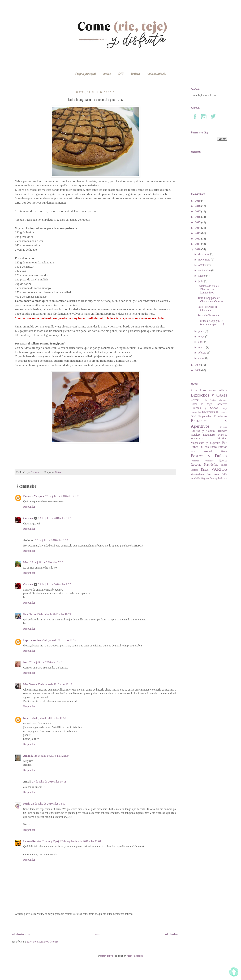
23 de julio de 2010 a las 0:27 (54, 518)
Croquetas (196, 412)
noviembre (204, 259)
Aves (202, 390)
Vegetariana (197, 474)
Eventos (223, 427)
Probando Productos (202, 461)
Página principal (85, 74)
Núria (26, 803)
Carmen (28, 518)
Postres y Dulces (209, 455)
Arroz (194, 390)
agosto (202, 275)
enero (201, 358)
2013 (198, 233)
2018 (198, 206)
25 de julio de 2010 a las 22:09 (52, 755)
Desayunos (221, 412)
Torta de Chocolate (208, 315)
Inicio (97, 933)
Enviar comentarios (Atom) (42, 941)
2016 (198, 216)
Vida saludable (156, 74)
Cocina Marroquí (218, 400)
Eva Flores (29, 614)
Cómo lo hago (201, 403)
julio (201, 281)
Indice (107, 74)
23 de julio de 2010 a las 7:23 (51, 540)
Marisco (222, 434)
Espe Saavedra (32, 640)
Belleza (135, 74)
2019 (198, 200)
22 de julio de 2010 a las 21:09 (62, 496)
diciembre (204, 254)
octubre (202, 264)
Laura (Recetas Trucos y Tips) (41, 841)
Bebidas (212, 390)
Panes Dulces (200, 447)
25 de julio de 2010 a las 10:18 (55, 684)
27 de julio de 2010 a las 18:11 (49, 781)
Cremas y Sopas (204, 408)
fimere (27, 718)
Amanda (28, 755)
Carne (195, 400)
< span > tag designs (135, 955)
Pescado (208, 451)
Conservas (221, 403)
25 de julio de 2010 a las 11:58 (49, 718)
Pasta (213, 447)
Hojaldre (195, 434)
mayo (201, 336)
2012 (198, 238)
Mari (26, 562)
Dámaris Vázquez (33, 496)
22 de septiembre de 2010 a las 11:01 (80, 841)
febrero (202, 352)
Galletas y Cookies (203, 430)
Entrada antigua (171, 933)
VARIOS (219, 469)
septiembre (204, 270)
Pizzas (224, 451)
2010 (198, 249)
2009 (198, 364)
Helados (222, 430)
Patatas (222, 447)
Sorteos (194, 469)
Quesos (223, 460)
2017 (198, 211)
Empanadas (204, 416)
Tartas (58, 472)
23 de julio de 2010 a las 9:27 (54, 584)
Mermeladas (197, 438)
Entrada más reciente (21, 933)
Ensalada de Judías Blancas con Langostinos (208, 289)
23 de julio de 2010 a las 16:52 (46, 662)
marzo (202, 347)
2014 (198, 227)
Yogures (205, 478)
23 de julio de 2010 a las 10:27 (54, 614)
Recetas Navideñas (204, 464)
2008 (198, 370)
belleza (222, 390)
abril (201, 341)
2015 (198, 222)
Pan (224, 442)
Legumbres (209, 434)
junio (201, 331)
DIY (120, 74)
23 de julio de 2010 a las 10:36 (59, 640)
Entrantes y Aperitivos (209, 423)
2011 (198, 243)
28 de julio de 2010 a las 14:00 (48, 803)
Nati (25, 662)
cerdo (204, 400)
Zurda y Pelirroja (218, 478)
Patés (193, 451)
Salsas (224, 464)
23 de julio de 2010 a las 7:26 (46, 562)
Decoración (208, 411)
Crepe (224, 408)
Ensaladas (220, 416)
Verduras (213, 474)
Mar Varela (30, 684)
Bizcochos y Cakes (209, 395)
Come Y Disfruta (107, 955)
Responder (29, 506)
